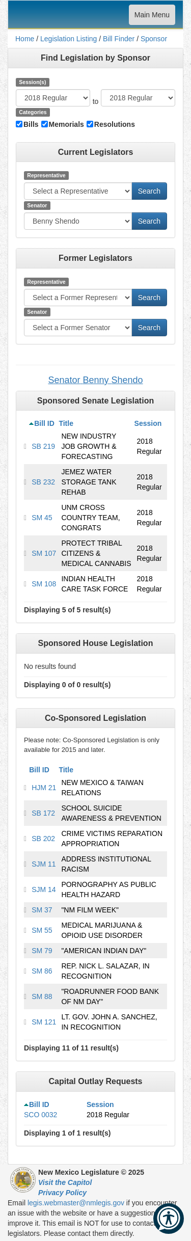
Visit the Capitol (65, 1182)
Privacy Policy (62, 1193)
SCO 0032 (40, 1115)
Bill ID (44, 423)
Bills (31, 124)
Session (148, 423)
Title (66, 423)
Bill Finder (118, 39)
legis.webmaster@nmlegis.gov (76, 1203)
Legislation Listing (68, 39)
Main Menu (152, 17)
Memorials (66, 124)
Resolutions (114, 124)
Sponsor (154, 39)
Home (24, 39)
